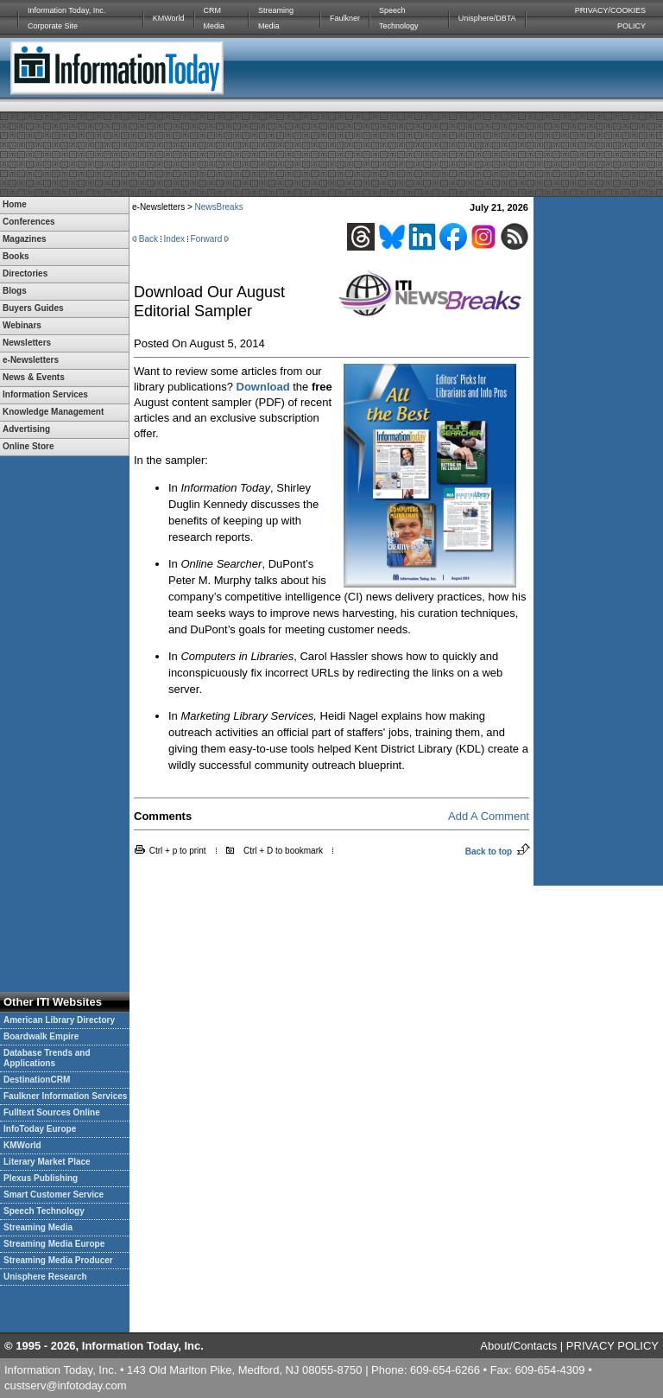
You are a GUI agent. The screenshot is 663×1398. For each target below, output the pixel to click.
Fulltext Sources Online (51, 1112)
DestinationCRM (36, 1079)
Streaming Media (276, 18)
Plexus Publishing (40, 1178)
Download (263, 386)
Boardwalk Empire (41, 1036)
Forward (207, 239)
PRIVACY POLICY (612, 1345)
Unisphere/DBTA (487, 18)
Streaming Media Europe (53, 1244)
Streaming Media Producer (58, 1260)
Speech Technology (399, 18)
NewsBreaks (219, 207)
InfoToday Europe (39, 1129)
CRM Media (214, 18)
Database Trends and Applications (47, 1058)
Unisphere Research (45, 1276)
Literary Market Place (47, 1161)
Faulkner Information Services (65, 1096)
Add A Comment (488, 816)
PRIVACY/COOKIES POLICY (610, 18)
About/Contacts (518, 1345)
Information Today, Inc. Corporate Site (66, 18)
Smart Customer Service (53, 1194)
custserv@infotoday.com (65, 1385)
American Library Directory (59, 1020)
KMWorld (169, 18)
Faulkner (345, 18)
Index (174, 239)
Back (148, 239)
